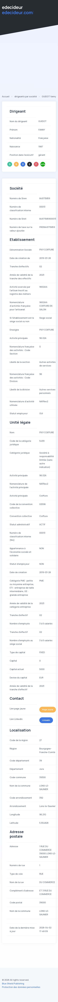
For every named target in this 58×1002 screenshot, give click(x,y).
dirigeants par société (25, 96)
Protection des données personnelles (21, 987)
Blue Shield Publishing (13, 983)
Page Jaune (47, 709)
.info (43, 164)
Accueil (5, 96)
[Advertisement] (25, 68)
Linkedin (46, 720)
